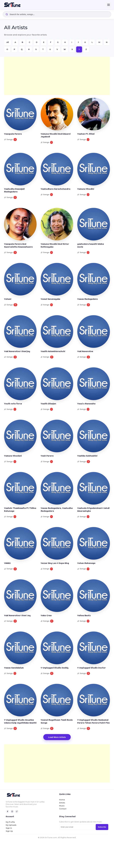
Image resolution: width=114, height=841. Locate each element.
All (7, 42)
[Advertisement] (57, 76)
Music (62, 806)
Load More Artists (57, 737)
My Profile (10, 822)
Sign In (9, 828)
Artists (62, 803)
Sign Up (9, 831)
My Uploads (11, 825)
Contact (62, 809)
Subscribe (102, 827)
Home (62, 800)
